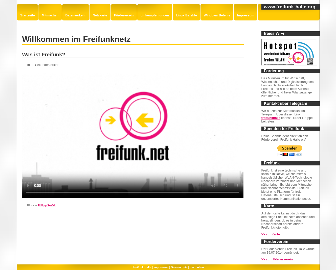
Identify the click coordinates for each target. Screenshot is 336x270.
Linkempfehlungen (155, 15)
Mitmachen (50, 15)
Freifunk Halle (142, 267)
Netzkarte (100, 15)
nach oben (197, 267)
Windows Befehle (217, 15)
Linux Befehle (186, 15)
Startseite (27, 15)
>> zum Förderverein (277, 259)
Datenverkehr (75, 15)
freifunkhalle (270, 118)
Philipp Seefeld (47, 205)
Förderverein (123, 15)
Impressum (245, 15)
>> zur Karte (270, 234)
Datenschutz (179, 267)
